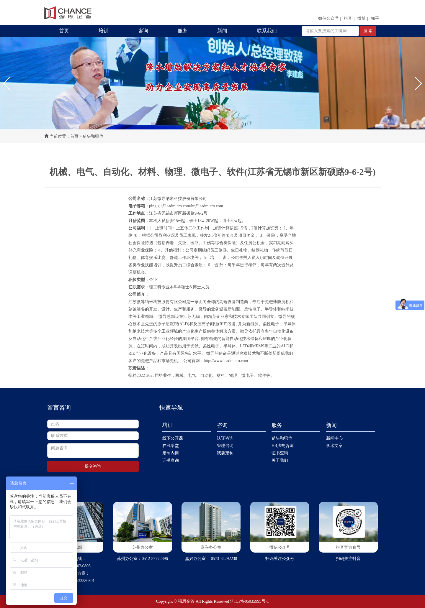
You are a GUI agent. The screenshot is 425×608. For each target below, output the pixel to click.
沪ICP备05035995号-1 (249, 601)
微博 (361, 18)
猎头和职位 (282, 438)
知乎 (375, 18)
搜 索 (368, 31)
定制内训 (170, 453)
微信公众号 (328, 18)
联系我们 (267, 31)
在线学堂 (170, 445)
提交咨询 (93, 466)
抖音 (348, 18)
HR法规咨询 (283, 445)
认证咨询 (225, 438)
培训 (104, 31)
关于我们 (280, 460)
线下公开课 (172, 438)
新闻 (222, 31)
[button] (7, 83)
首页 (64, 31)
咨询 (143, 31)
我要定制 (225, 453)
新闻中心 (334, 438)
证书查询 (170, 460)
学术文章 (334, 445)
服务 (183, 31)
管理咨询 (225, 445)
